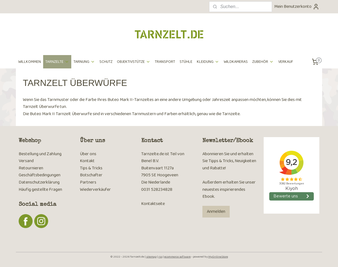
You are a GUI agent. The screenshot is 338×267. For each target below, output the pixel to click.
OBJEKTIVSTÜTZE (133, 62)
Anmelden (216, 211)
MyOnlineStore (218, 256)
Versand (26, 160)
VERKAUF (285, 62)
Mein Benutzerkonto (296, 6)
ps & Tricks (92, 168)
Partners (88, 182)
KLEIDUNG (208, 62)
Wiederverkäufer (95, 189)
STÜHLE (186, 62)
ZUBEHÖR (263, 62)
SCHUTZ (105, 62)
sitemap (151, 256)
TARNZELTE (57, 62)
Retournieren (31, 168)
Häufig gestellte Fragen (40, 189)
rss (160, 256)
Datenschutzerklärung (39, 182)
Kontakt (87, 160)
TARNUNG (84, 62)
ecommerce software (177, 256)
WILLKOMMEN (29, 62)
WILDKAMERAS (236, 62)
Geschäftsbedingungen (39, 175)
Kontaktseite (153, 203)
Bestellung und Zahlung (40, 153)
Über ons (88, 153)
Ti (81, 168)
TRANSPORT (165, 62)
